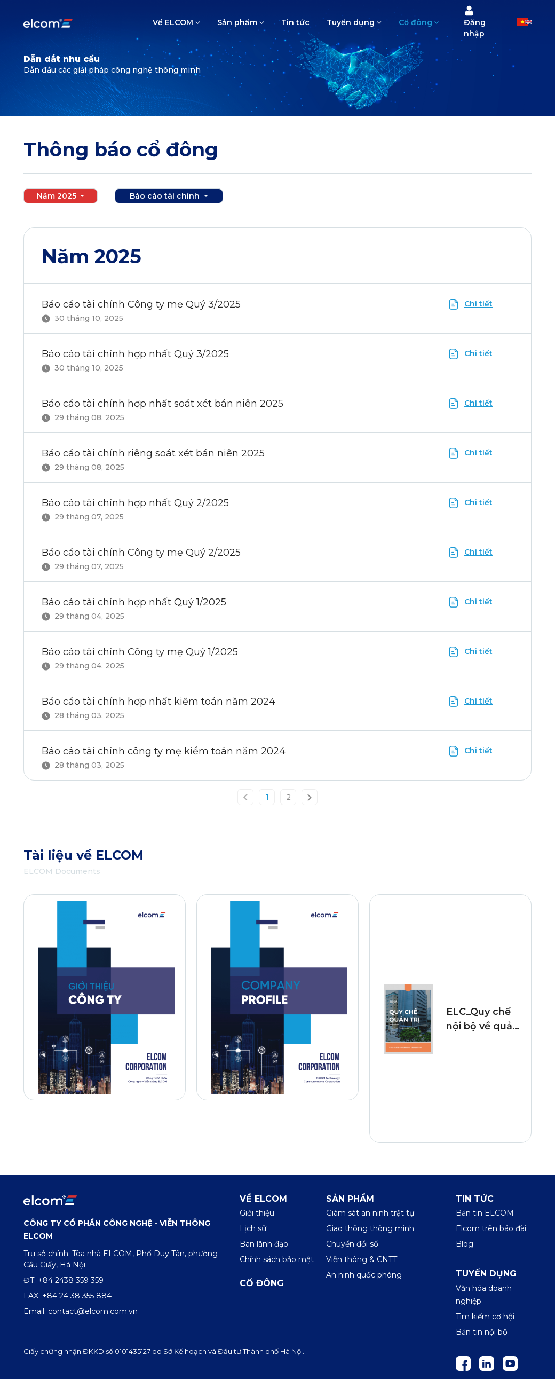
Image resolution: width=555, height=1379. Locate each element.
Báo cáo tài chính (166, 196)
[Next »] (309, 797)
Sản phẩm (237, 22)
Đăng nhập (475, 21)
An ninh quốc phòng (364, 1275)
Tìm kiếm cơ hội (485, 1316)
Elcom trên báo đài (491, 1228)
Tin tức (295, 22)
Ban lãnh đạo (264, 1244)
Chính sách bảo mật (277, 1259)
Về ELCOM (173, 22)
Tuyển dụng (351, 22)
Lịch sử (253, 1228)
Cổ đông (415, 22)
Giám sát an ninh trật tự (370, 1213)
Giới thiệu (257, 1213)
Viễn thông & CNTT (361, 1259)
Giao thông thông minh (370, 1228)
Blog (464, 1244)
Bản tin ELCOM (485, 1213)
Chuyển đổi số (352, 1244)
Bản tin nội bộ (482, 1332)
